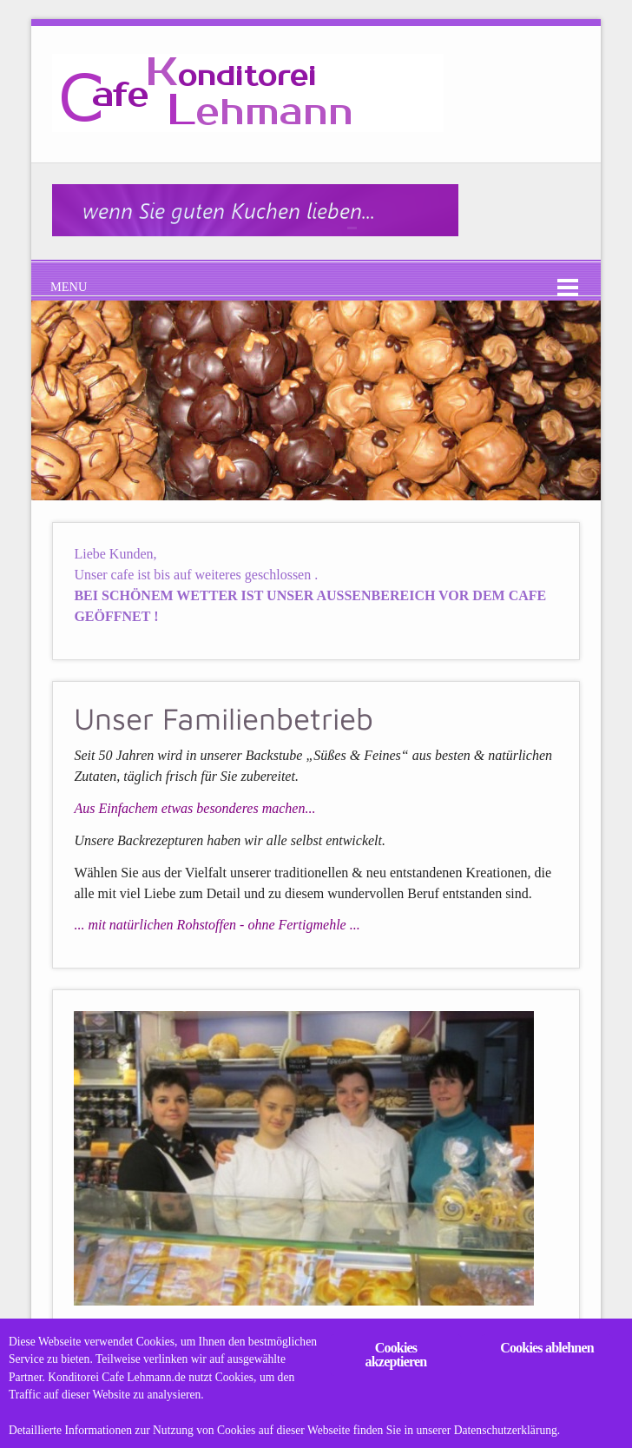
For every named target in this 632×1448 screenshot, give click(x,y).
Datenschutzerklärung (506, 1430)
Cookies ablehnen (547, 1347)
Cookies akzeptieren (396, 1354)
